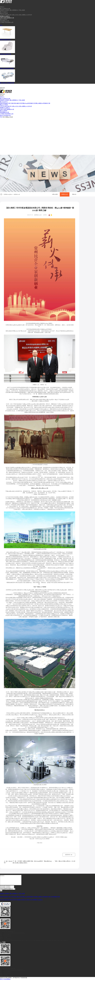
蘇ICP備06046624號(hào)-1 (40, 942)
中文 (1, 25)
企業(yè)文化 (15, 14)
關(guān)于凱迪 (4, 13)
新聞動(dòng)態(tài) (5, 16)
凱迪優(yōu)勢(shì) (21, 901)
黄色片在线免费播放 (5, 981)
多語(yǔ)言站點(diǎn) (5, 115)
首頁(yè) (2, 7)
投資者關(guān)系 (4, 20)
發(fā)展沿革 (8, 14)
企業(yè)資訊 (3, 17)
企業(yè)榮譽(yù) (22, 14)
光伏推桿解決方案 (55, 898)
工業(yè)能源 (21, 10)
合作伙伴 (29, 14)
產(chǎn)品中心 (4, 11)
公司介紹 (2, 14)
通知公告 (74, 194)
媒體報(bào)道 (10, 17)
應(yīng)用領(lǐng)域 (5, 8)
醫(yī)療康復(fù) (14, 10)
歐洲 (11, 25)
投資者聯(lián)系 (9, 22)
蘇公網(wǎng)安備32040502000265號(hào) (57, 942)
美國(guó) (7, 25)
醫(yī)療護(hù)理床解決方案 (43, 103)
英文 (4, 25)
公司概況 (2, 22)
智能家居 (2, 10)
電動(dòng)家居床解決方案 (29, 103)
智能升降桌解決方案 (5, 103)
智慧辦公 (7, 10)
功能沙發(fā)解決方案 (16, 103)
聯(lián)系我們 (3, 19)
